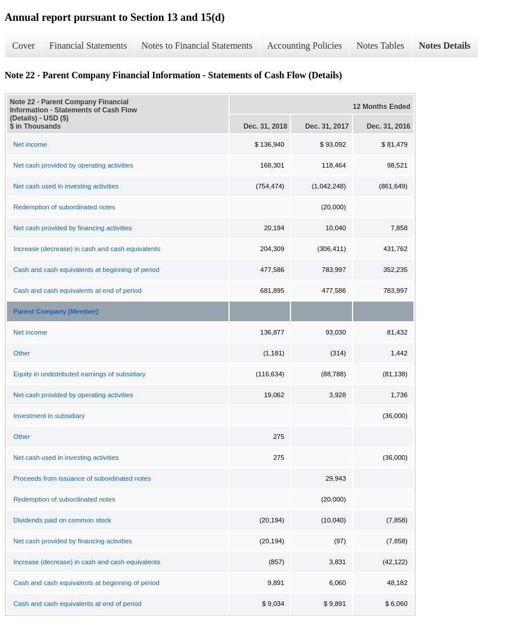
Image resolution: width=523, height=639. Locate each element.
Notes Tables (381, 45)
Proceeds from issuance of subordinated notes (82, 478)
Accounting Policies (304, 45)
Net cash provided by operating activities (73, 165)
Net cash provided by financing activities (72, 227)
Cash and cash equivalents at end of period (77, 290)
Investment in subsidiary (49, 415)
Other (21, 353)
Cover (23, 45)
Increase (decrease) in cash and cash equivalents (86, 248)
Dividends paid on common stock (62, 520)
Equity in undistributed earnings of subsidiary (79, 374)
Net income (30, 144)
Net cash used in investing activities (66, 186)
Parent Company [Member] (55, 311)
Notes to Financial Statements (197, 45)
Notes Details (444, 45)
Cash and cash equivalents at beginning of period (86, 269)
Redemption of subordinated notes (64, 207)
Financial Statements (88, 45)
